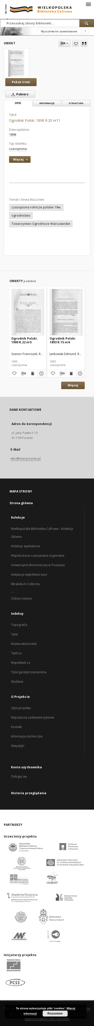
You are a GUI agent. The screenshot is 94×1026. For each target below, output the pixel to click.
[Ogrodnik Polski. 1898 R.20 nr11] (16, 63)
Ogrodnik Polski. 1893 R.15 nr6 (63, 340)
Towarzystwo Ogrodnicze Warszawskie (41, 224)
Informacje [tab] (46, 103)
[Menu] (88, 4)
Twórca (16, 653)
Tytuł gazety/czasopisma (29, 672)
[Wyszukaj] (86, 23)
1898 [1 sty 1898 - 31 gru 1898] (12, 134)
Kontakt (16, 727)
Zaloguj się (19, 776)
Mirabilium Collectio (25, 584)
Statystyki (17, 746)
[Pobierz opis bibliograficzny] (23, 373)
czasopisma (18, 149)
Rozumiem (55, 1013)
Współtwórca (20, 663)
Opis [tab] (18, 103)
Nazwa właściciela (24, 644)
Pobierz (19, 94)
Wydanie (17, 681)
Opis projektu (21, 708)
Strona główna (21, 503)
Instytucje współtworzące (29, 574)
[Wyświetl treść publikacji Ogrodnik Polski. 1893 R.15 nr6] (70, 373)
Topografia (19, 625)
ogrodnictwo (21, 215)
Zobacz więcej (21, 598)
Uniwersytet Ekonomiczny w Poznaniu (38, 565)
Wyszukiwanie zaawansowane (59, 31)
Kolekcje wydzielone (25, 546)
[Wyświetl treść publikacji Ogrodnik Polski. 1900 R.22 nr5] (32, 373)
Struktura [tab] (76, 103)
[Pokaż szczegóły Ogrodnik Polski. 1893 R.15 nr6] (79, 373)
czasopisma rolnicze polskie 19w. (36, 207)
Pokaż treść (21, 82)
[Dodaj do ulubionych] (75, 43)
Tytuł (14, 634)
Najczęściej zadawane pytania (32, 717)
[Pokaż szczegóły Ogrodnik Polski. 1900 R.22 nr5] (40, 373)
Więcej (73, 385)
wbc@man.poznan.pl (26, 458)
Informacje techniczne (27, 736)
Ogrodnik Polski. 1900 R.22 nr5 (24, 340)
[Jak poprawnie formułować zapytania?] (85, 31)
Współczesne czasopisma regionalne (38, 555)
